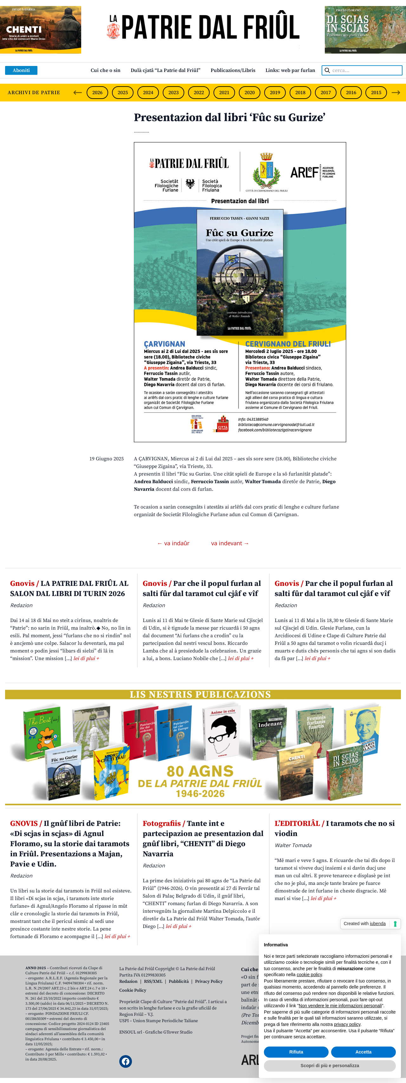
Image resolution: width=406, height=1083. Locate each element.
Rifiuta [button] (296, 1051)
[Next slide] (396, 93)
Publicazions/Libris (233, 70)
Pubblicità (179, 981)
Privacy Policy (209, 981)
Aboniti (21, 70)
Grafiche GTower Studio (169, 1032)
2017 (326, 92)
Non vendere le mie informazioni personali (340, 1005)
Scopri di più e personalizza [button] (330, 1065)
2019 (275, 92)
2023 (173, 92)
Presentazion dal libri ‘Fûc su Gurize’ (229, 118)
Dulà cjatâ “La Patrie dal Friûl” (165, 70)
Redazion (128, 981)
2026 (97, 92)
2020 (250, 92)
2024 (148, 92)
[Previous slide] (78, 93)
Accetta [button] (364, 1051)
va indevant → (230, 543)
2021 (224, 92)
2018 (300, 92)
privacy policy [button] (347, 1024)
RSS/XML (153, 981)
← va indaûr (174, 543)
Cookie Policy (132, 990)
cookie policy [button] (309, 974)
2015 (376, 92)
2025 (123, 92)
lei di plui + (86, 658)
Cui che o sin (106, 70)
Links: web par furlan (290, 70)
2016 (351, 92)
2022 (199, 92)
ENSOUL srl (130, 1032)
